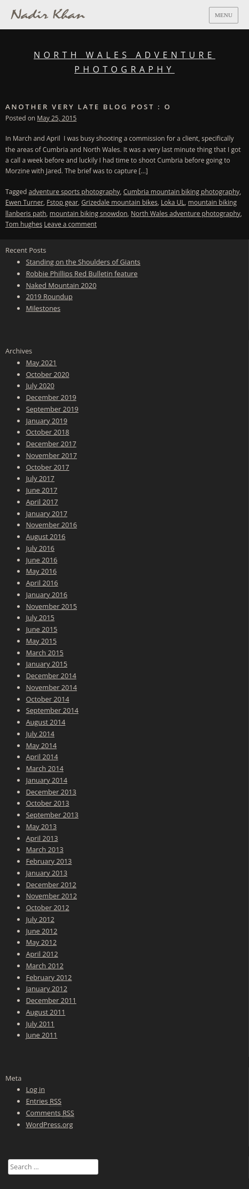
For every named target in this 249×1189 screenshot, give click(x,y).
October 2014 (47, 699)
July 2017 (40, 478)
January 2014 (46, 780)
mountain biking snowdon (89, 213)
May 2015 (41, 641)
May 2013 (41, 826)
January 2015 (46, 664)
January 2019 (46, 420)
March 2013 (44, 849)
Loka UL (173, 202)
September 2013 (52, 815)
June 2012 (41, 931)
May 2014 (41, 745)
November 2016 (51, 524)
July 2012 (40, 919)
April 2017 (42, 502)
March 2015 (44, 652)
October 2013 (47, 803)
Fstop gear (62, 202)
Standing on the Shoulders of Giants (83, 262)
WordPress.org (49, 1124)
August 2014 (45, 722)
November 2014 (51, 687)
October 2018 (47, 432)
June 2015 (41, 629)
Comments (50, 1113)
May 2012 (41, 942)
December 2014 (51, 675)
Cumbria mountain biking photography (181, 191)
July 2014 (40, 733)
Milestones (43, 308)
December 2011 (51, 1000)
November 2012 (51, 896)
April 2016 (42, 583)
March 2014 (44, 768)
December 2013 (51, 792)
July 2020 (40, 385)
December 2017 (51, 443)
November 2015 (51, 606)
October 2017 (47, 467)
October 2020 (47, 374)
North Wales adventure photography (185, 213)
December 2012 (51, 884)
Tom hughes (23, 224)
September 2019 (52, 409)
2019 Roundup (49, 296)
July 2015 (40, 617)
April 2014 (42, 756)
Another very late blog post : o (88, 106)
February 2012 (49, 977)
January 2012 (46, 988)
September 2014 (52, 710)
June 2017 (41, 490)
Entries (43, 1101)
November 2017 (51, 455)
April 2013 (42, 838)
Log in (35, 1089)
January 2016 (46, 594)
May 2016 (41, 571)
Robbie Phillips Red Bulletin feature (81, 273)
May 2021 (41, 362)
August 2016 (45, 536)
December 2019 (51, 397)
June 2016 (41, 560)
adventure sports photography (74, 191)
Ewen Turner (24, 202)
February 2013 (49, 861)
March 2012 (44, 965)
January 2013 (46, 873)
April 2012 (42, 954)
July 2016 (40, 548)
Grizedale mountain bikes (119, 202)
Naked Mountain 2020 (61, 285)
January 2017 (46, 513)
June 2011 (41, 1035)
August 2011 (45, 1012)
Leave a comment (70, 224)
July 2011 (40, 1024)
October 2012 (47, 907)
